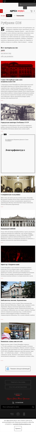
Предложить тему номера (18, 382)
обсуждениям (7, 56)
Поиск (1, 1)
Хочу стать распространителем (18, 387)
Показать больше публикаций (18, 369)
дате (3, 50)
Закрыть (33, 407)
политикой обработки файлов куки (22, 424)
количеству (6, 53)
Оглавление (17, 403)
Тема (9, 15)
